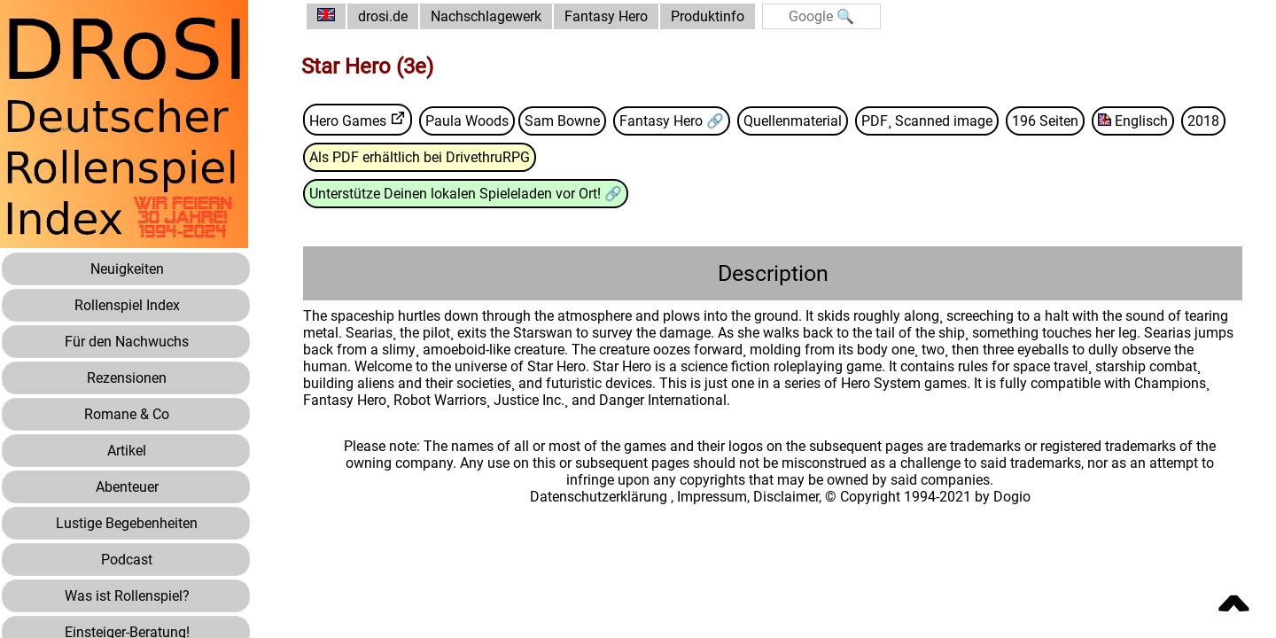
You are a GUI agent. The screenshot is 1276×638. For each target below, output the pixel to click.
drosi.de (383, 16)
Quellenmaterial (792, 121)
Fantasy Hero (606, 16)
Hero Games (347, 121)
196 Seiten (1045, 121)
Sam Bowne (562, 121)
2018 (1203, 121)
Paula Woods (467, 121)
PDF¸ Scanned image (926, 121)
